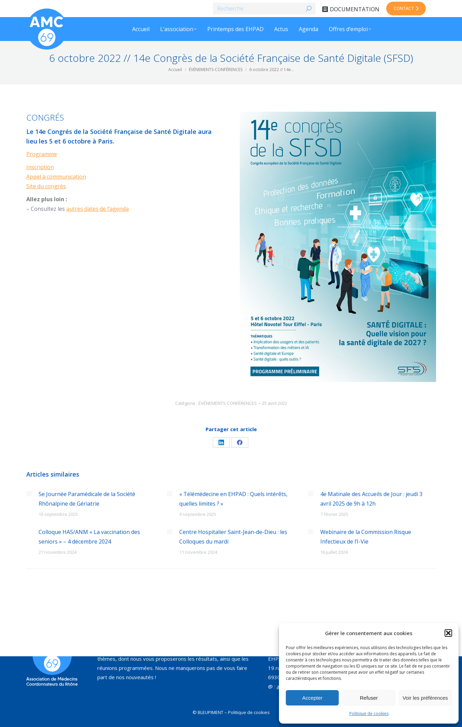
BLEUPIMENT (210, 712)
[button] (448, 633)
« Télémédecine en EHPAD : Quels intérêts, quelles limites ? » (233, 498)
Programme (41, 154)
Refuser (369, 698)
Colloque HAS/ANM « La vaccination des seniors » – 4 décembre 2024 (89, 536)
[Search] (264, 8)
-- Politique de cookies (247, 712)
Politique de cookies (369, 713)
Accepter (312, 698)
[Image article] (29, 493)
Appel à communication (56, 176)
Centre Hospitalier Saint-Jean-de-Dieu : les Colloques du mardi (233, 536)
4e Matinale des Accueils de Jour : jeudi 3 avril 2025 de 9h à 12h (371, 498)
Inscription (40, 167)
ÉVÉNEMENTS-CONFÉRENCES (227, 403)
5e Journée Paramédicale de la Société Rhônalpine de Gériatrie (87, 498)
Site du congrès (46, 186)
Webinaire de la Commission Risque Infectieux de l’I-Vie (365, 536)
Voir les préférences (425, 698)
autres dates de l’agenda (97, 208)
